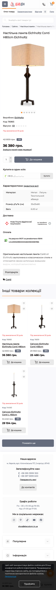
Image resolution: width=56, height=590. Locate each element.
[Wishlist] (24, 303)
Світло (15, 26)
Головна (5, 26)
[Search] (5, 20)
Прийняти (29, 584)
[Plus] (10, 158)
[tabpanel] (28, 74)
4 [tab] (29, 112)
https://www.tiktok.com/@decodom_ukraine (27, 520)
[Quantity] (6, 159)
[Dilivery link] (50, 223)
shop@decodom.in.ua (28, 526)
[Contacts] (44, 4)
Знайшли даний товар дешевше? (17, 150)
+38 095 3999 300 (29, 473)
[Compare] (24, 308)
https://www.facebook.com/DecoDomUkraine (41, 520)
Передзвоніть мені (28, 480)
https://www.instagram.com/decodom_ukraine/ (14, 520)
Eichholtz (19, 117)
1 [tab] (21, 112)
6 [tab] (34, 112)
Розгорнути (11, 272)
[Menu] (5, 4)
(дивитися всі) (31, 186)
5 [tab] (32, 112)
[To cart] (14, 362)
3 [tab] (26, 112)
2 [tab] (24, 112)
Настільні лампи (27, 26)
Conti (8, 279)
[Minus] (10, 161)
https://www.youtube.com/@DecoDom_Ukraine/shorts (34, 520)
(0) (13, 126)
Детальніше (10, 576)
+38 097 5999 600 (29, 476)
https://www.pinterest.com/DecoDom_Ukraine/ (21, 520)
